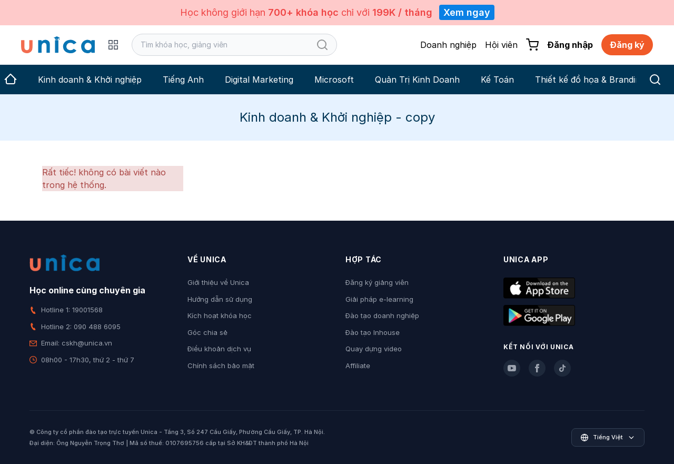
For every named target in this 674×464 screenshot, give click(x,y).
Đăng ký (627, 45)
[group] (10, 79)
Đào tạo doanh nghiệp (382, 315)
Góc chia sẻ (207, 332)
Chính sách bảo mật (220, 365)
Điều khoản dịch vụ (219, 348)
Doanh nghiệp (448, 45)
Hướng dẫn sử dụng (219, 299)
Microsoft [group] (334, 79)
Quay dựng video (373, 348)
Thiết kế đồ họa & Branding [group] (590, 79)
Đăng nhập (570, 45)
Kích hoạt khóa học (219, 315)
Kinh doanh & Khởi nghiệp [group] (90, 79)
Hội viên (501, 45)
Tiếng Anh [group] (183, 79)
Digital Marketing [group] (259, 79)
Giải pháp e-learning (379, 299)
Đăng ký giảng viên (377, 282)
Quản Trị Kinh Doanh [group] (417, 79)
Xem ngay (466, 12)
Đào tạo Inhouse (372, 332)
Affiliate (357, 365)
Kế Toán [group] (497, 79)
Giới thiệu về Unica (218, 282)
